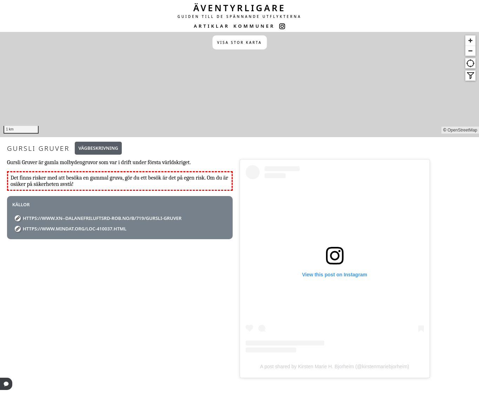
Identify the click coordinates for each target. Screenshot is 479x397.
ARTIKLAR (211, 26)
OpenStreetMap (462, 130)
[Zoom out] (470, 51)
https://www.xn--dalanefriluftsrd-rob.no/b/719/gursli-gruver (102, 218)
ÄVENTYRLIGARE (239, 8)
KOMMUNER (254, 26)
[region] (239, 84)
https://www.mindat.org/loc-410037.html (74, 229)
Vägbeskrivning (98, 148)
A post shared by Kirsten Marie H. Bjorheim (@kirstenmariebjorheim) (334, 366)
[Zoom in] (470, 40)
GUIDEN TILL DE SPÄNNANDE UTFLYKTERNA (240, 16)
